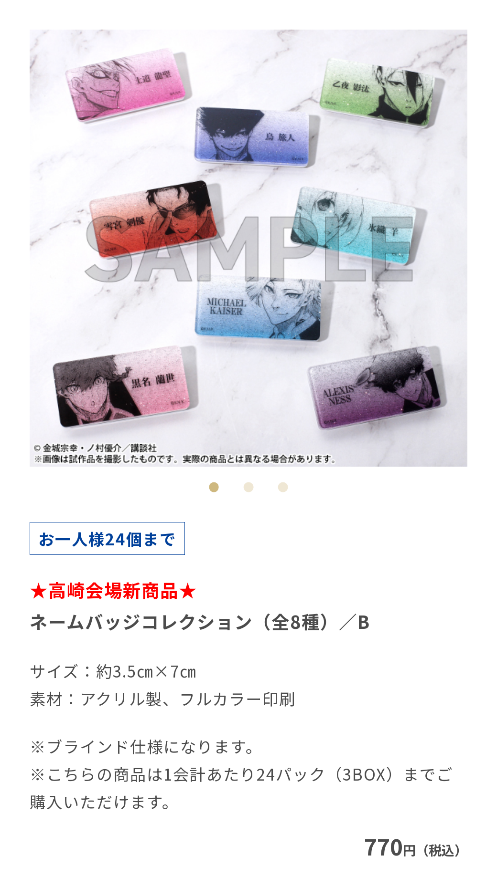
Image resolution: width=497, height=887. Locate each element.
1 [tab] (214, 488)
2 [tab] (248, 488)
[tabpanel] (248, 248)
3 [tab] (283, 488)
